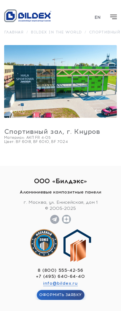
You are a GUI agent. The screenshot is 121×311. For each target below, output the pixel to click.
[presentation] (98, 111)
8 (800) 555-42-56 (60, 270)
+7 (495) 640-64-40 (60, 276)
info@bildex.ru (60, 283)
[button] (11, 111)
